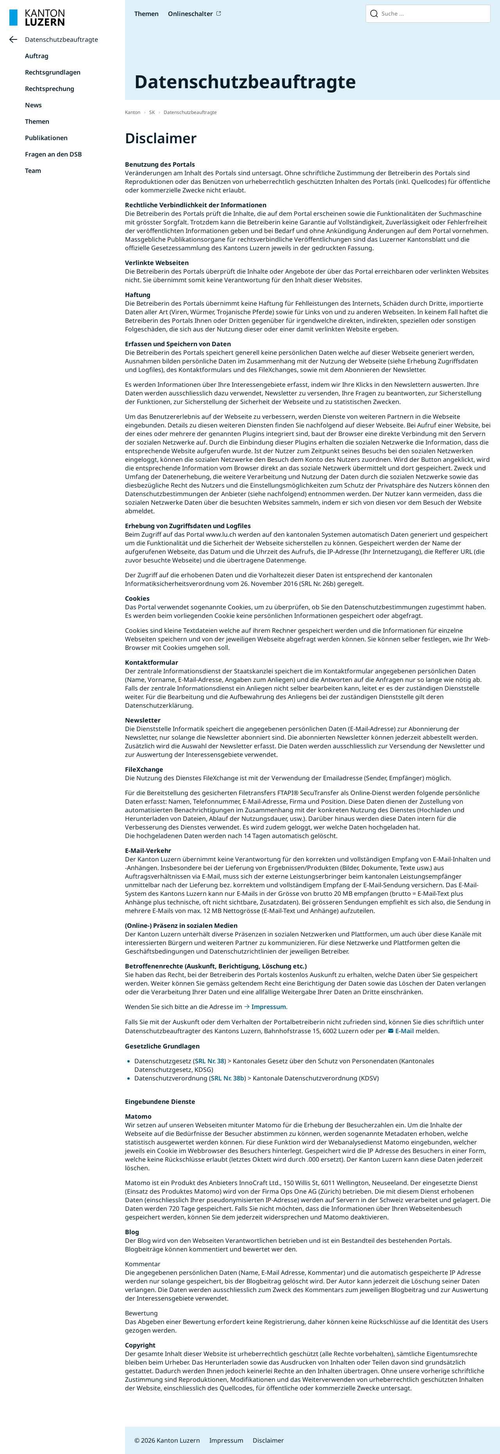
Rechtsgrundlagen (52, 72)
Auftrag (36, 56)
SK (152, 112)
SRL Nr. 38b (227, 1078)
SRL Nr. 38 (209, 1061)
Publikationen (46, 137)
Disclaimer (268, 1440)
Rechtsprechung (49, 88)
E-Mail (404, 1031)
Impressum (269, 1006)
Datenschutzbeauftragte (61, 39)
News (33, 105)
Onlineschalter (190, 13)
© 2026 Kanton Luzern (167, 1440)
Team (33, 170)
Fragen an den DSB (53, 154)
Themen (146, 13)
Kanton (132, 112)
